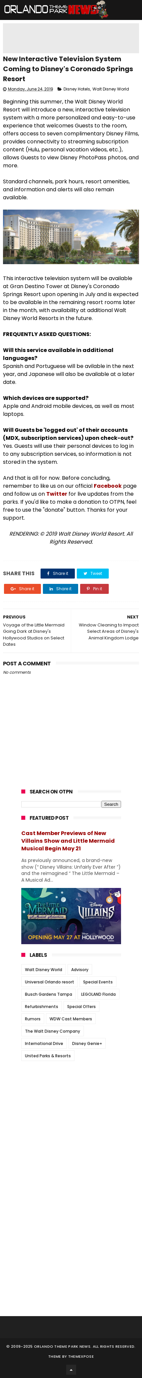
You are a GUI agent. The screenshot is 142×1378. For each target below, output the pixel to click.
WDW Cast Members (71, 1019)
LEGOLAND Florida (98, 994)
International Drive (44, 1043)
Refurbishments (41, 1006)
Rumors (33, 1019)
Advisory (79, 969)
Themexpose (81, 1356)
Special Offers (81, 1006)
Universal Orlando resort (49, 982)
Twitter (56, 494)
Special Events (98, 982)
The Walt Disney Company (52, 1031)
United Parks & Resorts (48, 1056)
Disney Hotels (77, 89)
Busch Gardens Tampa (48, 994)
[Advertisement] (71, 1107)
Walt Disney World (110, 89)
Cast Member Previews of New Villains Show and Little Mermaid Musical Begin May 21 (68, 840)
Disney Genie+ (87, 1043)
